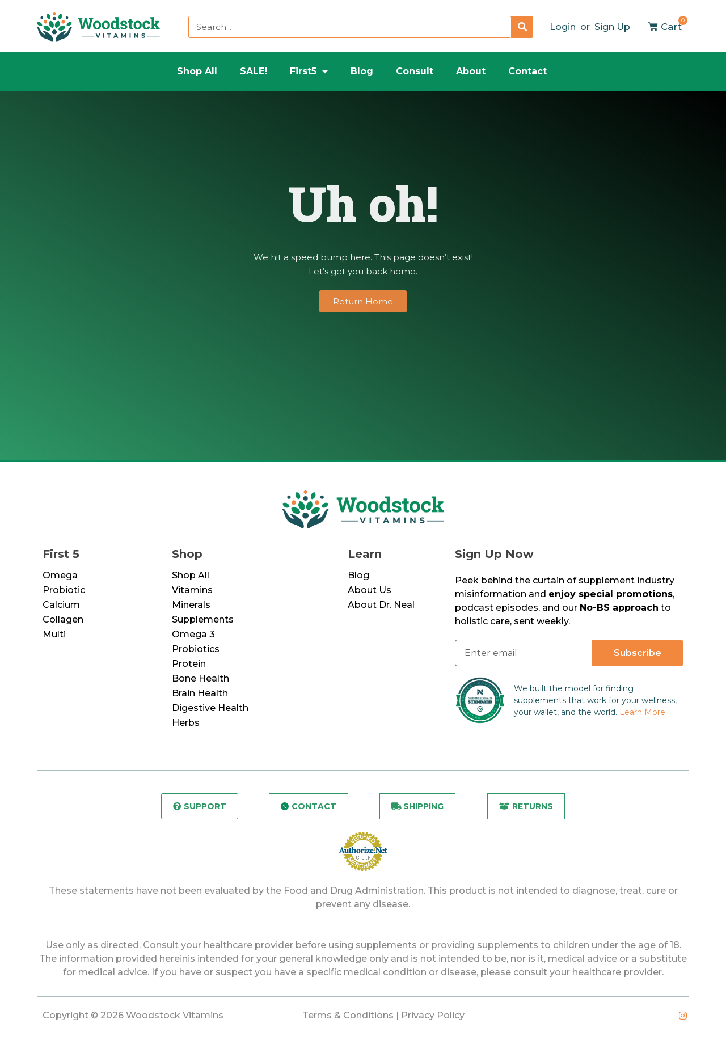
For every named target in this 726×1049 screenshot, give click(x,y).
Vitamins (192, 590)
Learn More (642, 712)
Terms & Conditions (348, 1017)
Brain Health (200, 693)
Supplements (203, 619)
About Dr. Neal (381, 604)
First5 (309, 71)
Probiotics (196, 649)
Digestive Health (210, 708)
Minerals (191, 604)
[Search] (522, 27)
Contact (527, 71)
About (471, 71)
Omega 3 (193, 634)
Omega (60, 575)
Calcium (61, 604)
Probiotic (64, 590)
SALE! (253, 71)
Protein (189, 663)
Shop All (197, 71)
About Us (369, 590)
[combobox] (349, 27)
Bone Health (200, 678)
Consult (414, 71)
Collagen (63, 619)
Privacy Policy (433, 1017)
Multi (54, 634)
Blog (362, 71)
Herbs (186, 722)
